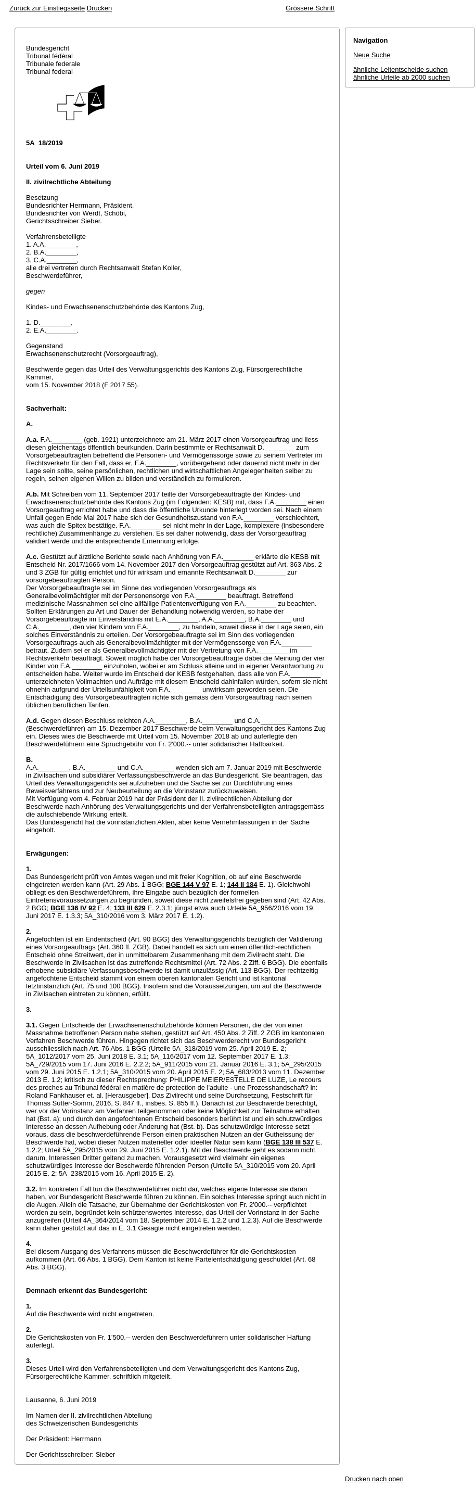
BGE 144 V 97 (188, 884)
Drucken (99, 8)
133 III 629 (129, 908)
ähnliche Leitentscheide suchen (400, 69)
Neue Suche (372, 55)
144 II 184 (242, 884)
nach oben (388, 1479)
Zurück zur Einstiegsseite (47, 8)
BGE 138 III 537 (289, 1142)
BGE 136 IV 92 (73, 908)
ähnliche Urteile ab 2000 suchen (401, 77)
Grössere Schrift (310, 8)
